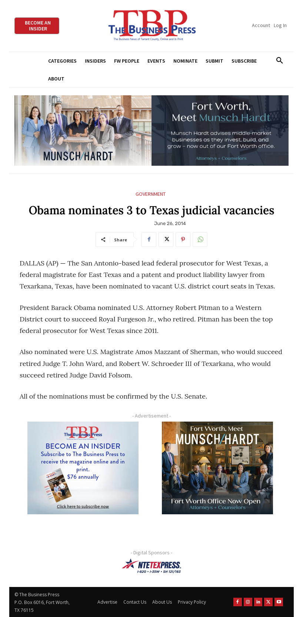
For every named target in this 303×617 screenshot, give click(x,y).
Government (150, 194)
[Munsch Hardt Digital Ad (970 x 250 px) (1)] (151, 130)
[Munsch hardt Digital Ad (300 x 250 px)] (217, 468)
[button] (279, 61)
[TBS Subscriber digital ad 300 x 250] (83, 468)
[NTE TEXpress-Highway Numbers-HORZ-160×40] (151, 565)
